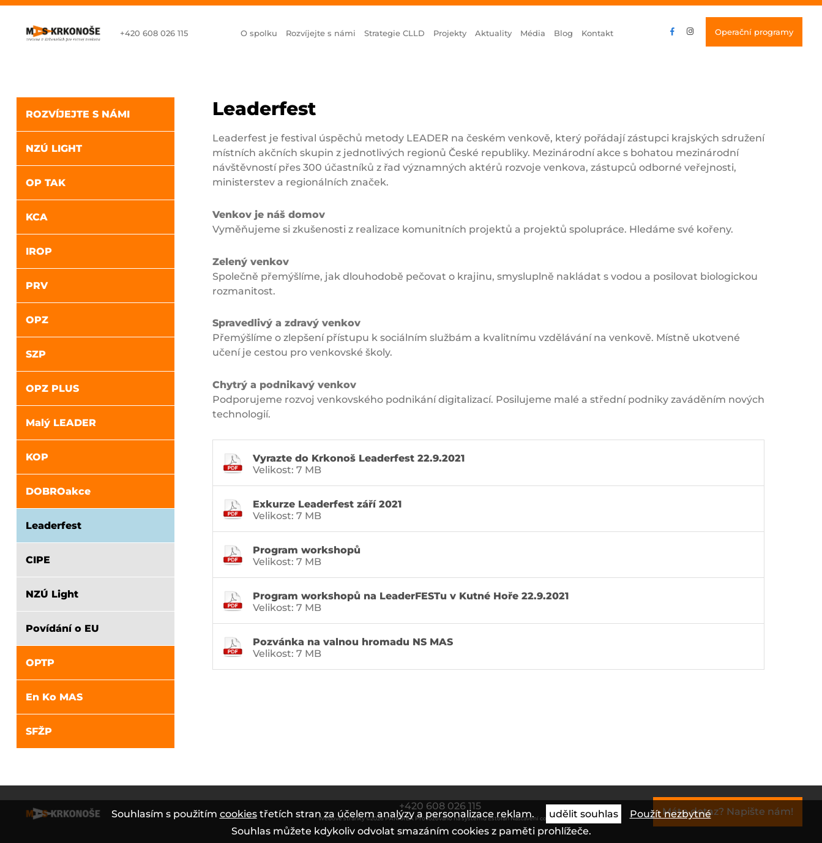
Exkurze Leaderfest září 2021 (327, 504)
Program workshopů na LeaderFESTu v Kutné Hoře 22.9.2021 (411, 596)
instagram (690, 32)
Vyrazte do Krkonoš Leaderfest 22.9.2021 (359, 458)
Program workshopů (307, 550)
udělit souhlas (583, 814)
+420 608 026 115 (154, 33)
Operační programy (754, 32)
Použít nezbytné (670, 814)
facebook (672, 32)
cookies (238, 814)
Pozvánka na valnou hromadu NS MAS (353, 642)
